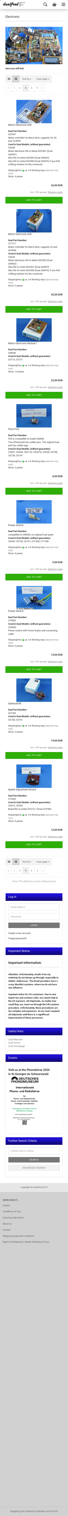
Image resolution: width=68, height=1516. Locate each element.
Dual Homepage (16, 1046)
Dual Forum (14, 1042)
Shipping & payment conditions (18, 1236)
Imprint (6, 1205)
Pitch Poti (13, 429)
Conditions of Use (12, 1211)
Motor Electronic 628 (20, 234)
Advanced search (34, 1168)
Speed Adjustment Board (22, 789)
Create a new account (19, 933)
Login (34, 925)
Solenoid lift (14, 703)
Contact (7, 1229)
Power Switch (16, 525)
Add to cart (34, 200)
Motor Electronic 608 (20, 124)
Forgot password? (17, 938)
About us (7, 1223)
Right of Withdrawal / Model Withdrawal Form (26, 1242)
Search (34, 1160)
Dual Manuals (15, 1039)
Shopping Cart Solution (21, 1511)
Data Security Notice (13, 1217)
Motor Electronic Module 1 (23, 343)
